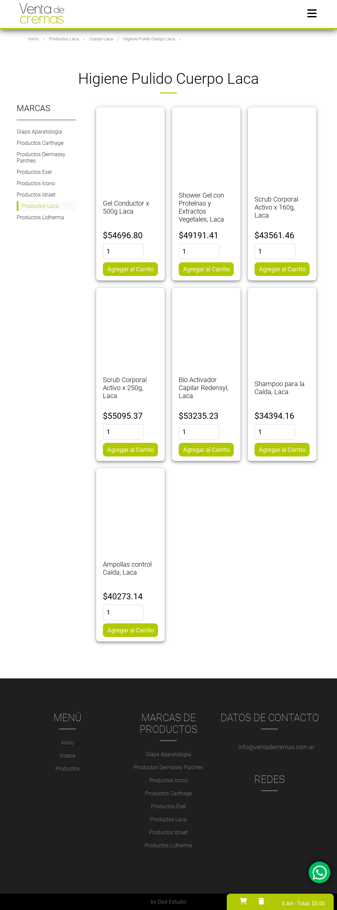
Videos (67, 755)
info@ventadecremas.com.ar (276, 746)
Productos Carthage (40, 143)
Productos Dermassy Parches (41, 157)
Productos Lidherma (40, 217)
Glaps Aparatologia (39, 131)
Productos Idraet (36, 195)
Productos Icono (36, 183)
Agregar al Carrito (130, 269)
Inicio (67, 742)
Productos (67, 769)
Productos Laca (40, 206)
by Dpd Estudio (168, 902)
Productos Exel (34, 172)
